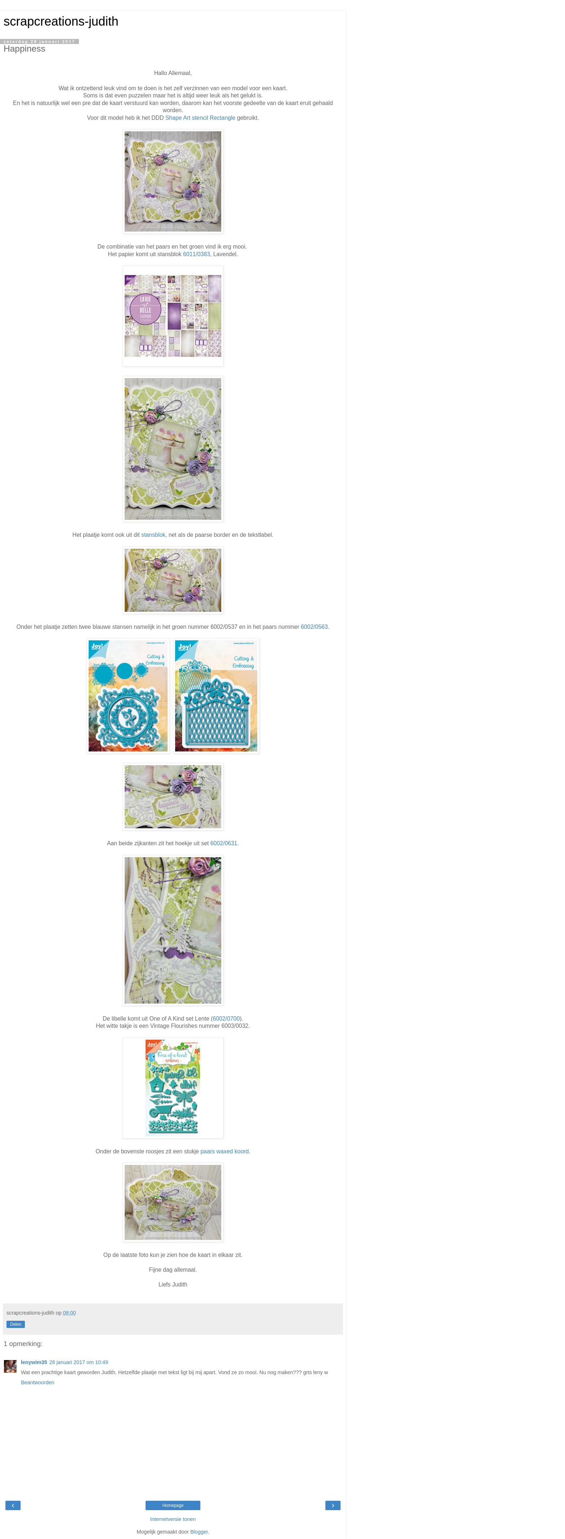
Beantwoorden (37, 1382)
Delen (15, 1324)
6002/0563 (314, 627)
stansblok (153, 535)
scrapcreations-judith (61, 21)
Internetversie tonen (173, 1519)
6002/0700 (226, 1019)
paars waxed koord (225, 1151)
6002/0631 (223, 843)
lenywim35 (34, 1362)
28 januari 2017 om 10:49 (78, 1362)
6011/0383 (196, 254)
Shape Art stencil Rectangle (200, 118)
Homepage (173, 1505)
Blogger (199, 1532)
